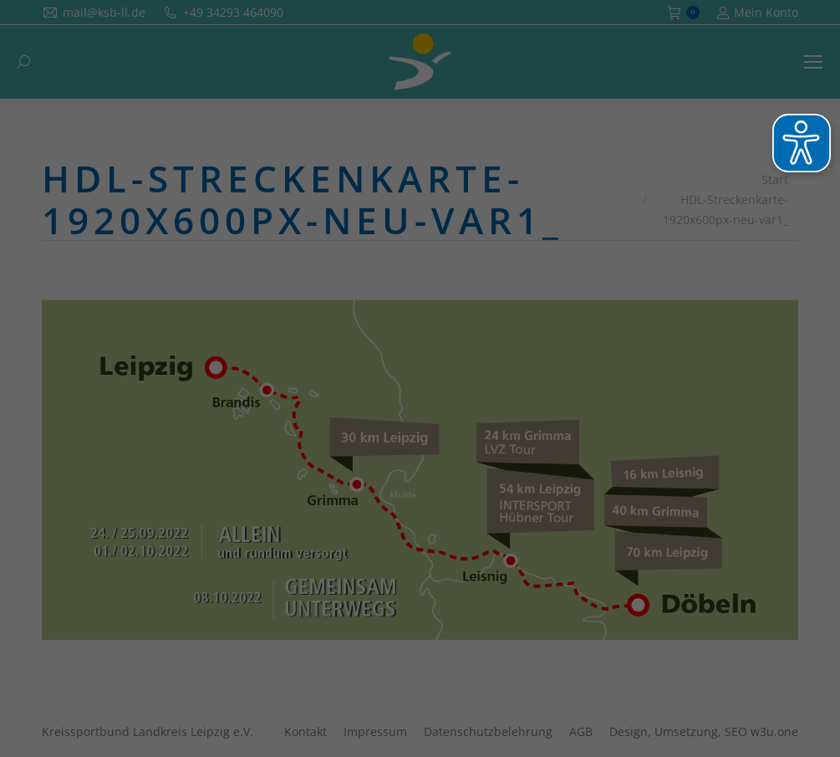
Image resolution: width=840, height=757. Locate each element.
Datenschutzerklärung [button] (428, 508)
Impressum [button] (513, 508)
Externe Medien (570, 313)
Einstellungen (450, 259)
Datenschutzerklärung (528, 242)
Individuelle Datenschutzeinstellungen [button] (420, 471)
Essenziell (242, 313)
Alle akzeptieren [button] (420, 372)
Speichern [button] (420, 422)
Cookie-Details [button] (336, 508)
